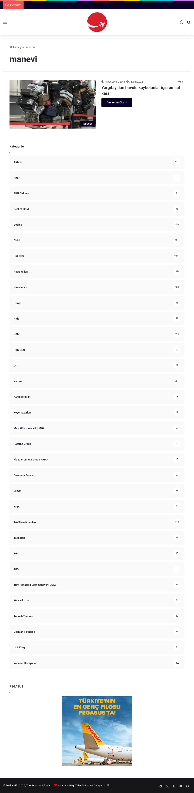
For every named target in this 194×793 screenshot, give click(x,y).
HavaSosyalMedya (115, 81)
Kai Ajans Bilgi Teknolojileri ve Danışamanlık (83, 785)
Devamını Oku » (117, 102)
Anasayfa (17, 47)
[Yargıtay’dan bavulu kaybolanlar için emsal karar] (53, 104)
